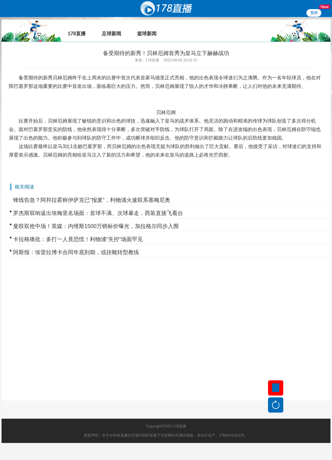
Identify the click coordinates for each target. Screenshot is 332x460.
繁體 (314, 13)
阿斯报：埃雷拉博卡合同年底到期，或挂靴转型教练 (76, 252)
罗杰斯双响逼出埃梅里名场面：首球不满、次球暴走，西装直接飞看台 (98, 213)
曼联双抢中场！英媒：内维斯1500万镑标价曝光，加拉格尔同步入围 (96, 226)
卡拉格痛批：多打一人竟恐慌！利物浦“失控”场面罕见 (78, 239)
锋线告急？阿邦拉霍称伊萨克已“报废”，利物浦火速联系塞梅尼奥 (91, 200)
